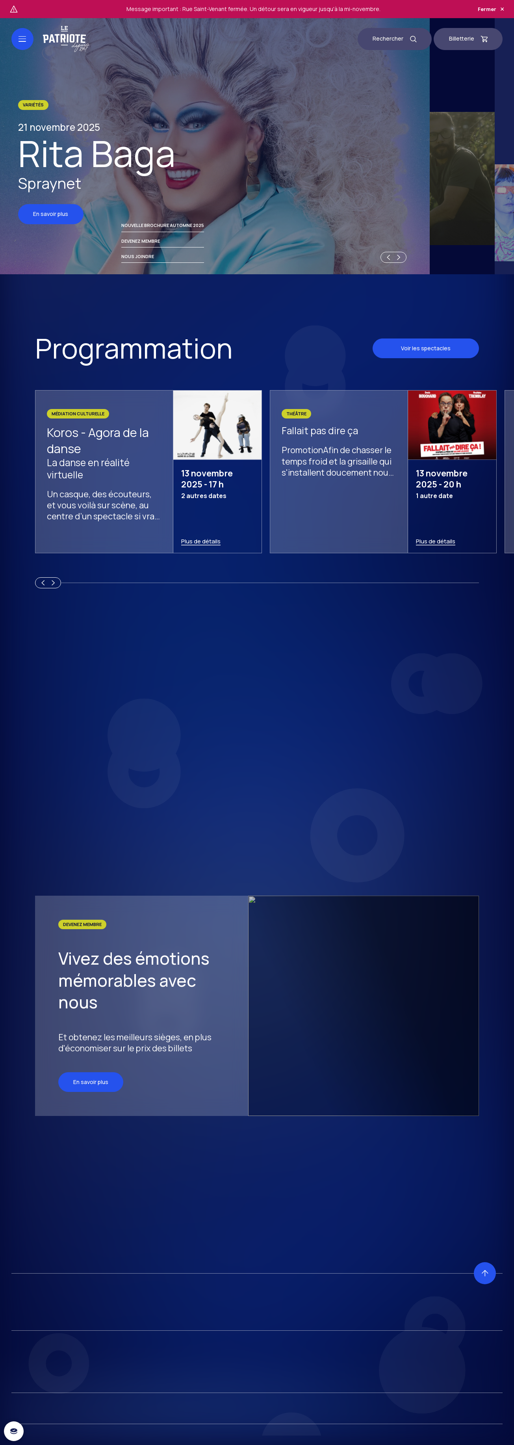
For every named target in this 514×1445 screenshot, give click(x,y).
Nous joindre (137, 1429)
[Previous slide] (387, 1434)
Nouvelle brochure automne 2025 (162, 1397)
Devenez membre (140, 1413)
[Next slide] (399, 1434)
